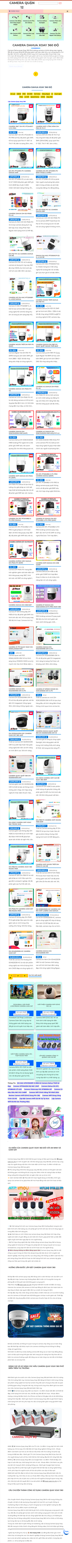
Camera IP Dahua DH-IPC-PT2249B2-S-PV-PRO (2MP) (46, 519)
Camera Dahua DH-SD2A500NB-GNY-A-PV (17, 690)
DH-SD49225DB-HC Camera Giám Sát (19, 952)
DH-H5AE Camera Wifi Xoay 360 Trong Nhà (20, 823)
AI (52, 94)
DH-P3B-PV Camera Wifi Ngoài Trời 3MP (48, 821)
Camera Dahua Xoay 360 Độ (36, 45)
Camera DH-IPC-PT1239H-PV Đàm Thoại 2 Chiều (47, 172)
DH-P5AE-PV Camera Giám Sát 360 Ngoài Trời (21, 910)
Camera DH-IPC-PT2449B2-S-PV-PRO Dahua (20, 519)
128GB (19, 94)
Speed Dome (35, 97)
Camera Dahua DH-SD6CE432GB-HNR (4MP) (18, 432)
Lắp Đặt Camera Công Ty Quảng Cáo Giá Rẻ (48, 1056)
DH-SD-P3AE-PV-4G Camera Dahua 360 (47, 210)
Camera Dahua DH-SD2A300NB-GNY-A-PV (44, 648)
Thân (21, 97)
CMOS (43, 97)
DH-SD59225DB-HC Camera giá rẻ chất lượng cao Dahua (48, 910)
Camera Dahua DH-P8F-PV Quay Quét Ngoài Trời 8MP (47, 345)
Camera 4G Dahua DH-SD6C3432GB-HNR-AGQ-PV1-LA (47, 432)
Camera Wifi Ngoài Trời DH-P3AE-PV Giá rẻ (47, 865)
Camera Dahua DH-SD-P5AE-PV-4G (20, 214)
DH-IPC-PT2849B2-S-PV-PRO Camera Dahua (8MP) (46, 475)
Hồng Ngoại (46, 94)
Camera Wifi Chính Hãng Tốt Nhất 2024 (44, 1092)
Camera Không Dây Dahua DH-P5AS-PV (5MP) (20, 562)
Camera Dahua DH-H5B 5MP (20, 605)
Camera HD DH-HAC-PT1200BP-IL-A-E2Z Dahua (21, 298)
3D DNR (29, 94)
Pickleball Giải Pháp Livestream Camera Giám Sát (21, 1005)
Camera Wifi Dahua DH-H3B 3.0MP (47, 564)
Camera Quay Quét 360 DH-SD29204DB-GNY (20, 776)
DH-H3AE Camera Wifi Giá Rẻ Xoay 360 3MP (47, 779)
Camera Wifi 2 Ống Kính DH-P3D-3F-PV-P (47, 127)
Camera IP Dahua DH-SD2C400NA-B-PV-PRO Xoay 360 (48, 606)
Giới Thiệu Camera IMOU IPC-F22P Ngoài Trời (21, 1054)
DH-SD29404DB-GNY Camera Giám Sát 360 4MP (20, 734)
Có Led (13, 94)
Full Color (37, 94)
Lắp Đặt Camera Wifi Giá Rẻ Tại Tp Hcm (34, 1099)
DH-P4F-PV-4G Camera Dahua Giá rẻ (21, 254)
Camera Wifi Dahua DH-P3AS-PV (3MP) (21, 477)
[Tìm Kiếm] (48, 3)
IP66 (24, 94)
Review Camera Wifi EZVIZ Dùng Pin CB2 (24, 1095)
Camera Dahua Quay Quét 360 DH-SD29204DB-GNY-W (47, 732)
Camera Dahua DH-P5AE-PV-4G (20, 390)
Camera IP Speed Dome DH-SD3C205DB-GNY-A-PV (47, 690)
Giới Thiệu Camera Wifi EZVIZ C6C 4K (49, 1005)
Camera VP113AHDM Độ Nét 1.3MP (26, 1086)
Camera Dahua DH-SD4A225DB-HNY (44, 952)
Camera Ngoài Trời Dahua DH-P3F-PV (47, 301)
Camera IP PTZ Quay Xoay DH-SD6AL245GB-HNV (21, 648)
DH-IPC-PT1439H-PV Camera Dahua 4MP (20, 172)
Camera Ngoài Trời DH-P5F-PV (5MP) (21, 345)
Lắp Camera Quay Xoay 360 (17, 101)
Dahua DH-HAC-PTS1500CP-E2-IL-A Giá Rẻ (48, 256)
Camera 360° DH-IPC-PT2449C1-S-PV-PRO (21, 127)
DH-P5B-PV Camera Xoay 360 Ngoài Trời (20, 868)
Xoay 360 (49, 97)
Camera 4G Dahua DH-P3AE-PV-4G (47, 387)
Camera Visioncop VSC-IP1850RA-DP (38, 1089)
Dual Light (58, 94)
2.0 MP (27, 97)
